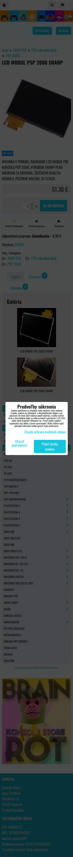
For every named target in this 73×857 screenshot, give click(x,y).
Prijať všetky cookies (50, 446)
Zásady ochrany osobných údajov (45, 431)
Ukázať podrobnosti (19, 443)
